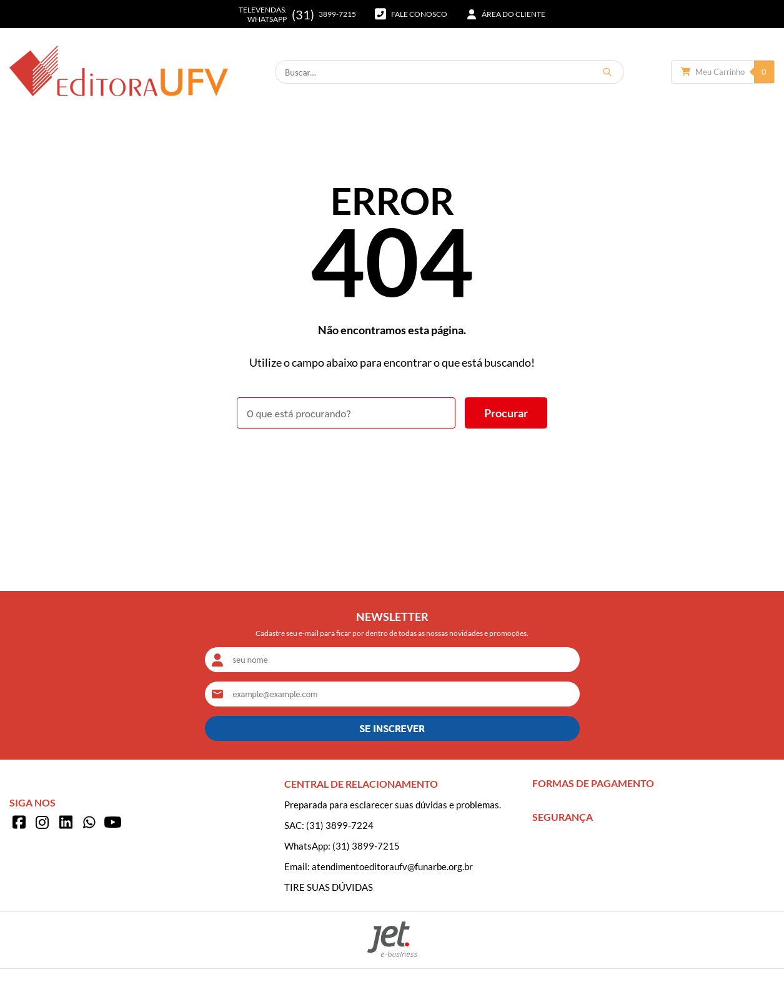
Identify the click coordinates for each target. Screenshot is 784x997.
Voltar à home (392, 463)
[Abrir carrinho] (723, 72)
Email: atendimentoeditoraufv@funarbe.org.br (378, 866)
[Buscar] (607, 71)
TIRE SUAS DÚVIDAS (328, 887)
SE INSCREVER (391, 728)
